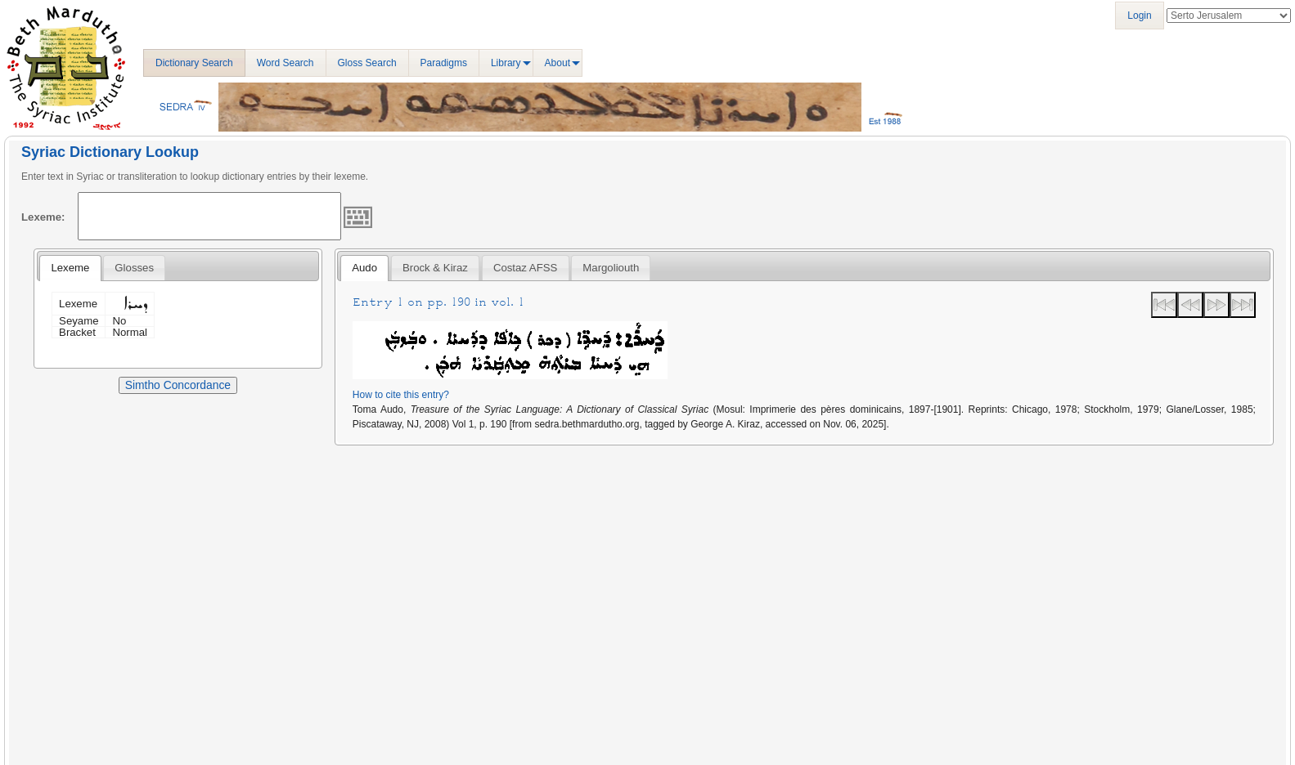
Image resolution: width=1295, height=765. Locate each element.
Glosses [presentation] (134, 268)
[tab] (70, 268)
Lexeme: (43, 217)
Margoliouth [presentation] (610, 268)
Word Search (285, 63)
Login (1139, 15)
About (557, 63)
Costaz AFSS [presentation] (525, 268)
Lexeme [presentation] (70, 268)
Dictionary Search (194, 63)
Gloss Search (367, 63)
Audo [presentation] (364, 268)
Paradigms (443, 63)
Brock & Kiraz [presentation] (435, 268)
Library (506, 63)
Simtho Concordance (178, 384)
